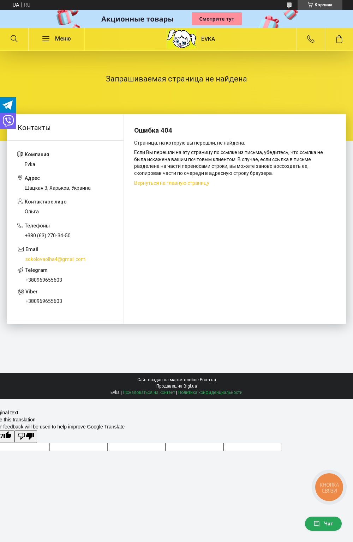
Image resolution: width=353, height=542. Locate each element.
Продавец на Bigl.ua (176, 386)
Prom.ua (208, 379)
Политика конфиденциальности (210, 392)
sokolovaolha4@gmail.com (55, 259)
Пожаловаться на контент (149, 392)
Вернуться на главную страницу (171, 183)
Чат (323, 523)
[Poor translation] (25, 436)
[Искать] (14, 39)
